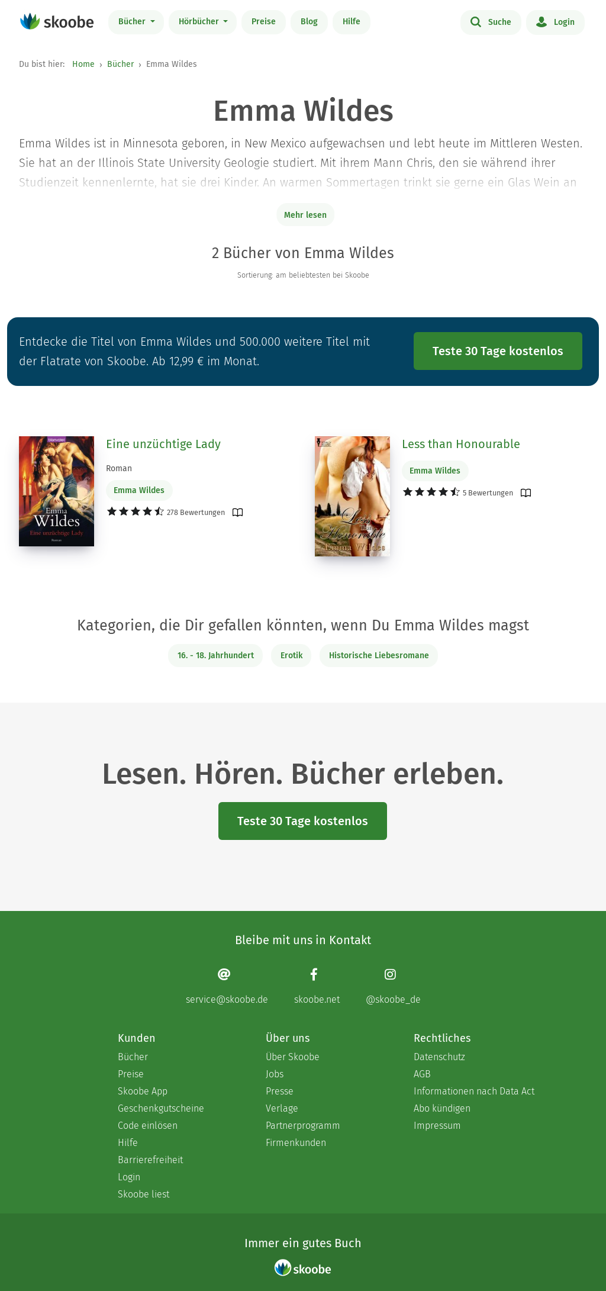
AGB (422, 1074)
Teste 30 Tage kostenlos (498, 351)
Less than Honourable (461, 444)
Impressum (437, 1125)
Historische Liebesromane (379, 656)
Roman (119, 468)
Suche (490, 21)
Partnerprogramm (303, 1125)
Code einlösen (148, 1125)
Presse (280, 1091)
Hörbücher (200, 22)
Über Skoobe (293, 1057)
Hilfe (351, 22)
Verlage (282, 1108)
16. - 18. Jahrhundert (216, 656)
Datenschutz (439, 1057)
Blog (309, 22)
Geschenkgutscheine (161, 1108)
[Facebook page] (317, 986)
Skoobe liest (143, 1194)
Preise (264, 22)
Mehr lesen (305, 215)
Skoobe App (142, 1091)
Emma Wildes (139, 490)
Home (83, 64)
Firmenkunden (296, 1142)
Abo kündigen (442, 1108)
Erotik (291, 656)
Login (555, 21)
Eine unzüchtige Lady (163, 444)
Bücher (133, 22)
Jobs (274, 1074)
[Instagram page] (393, 986)
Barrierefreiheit (150, 1160)
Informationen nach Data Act (474, 1091)
